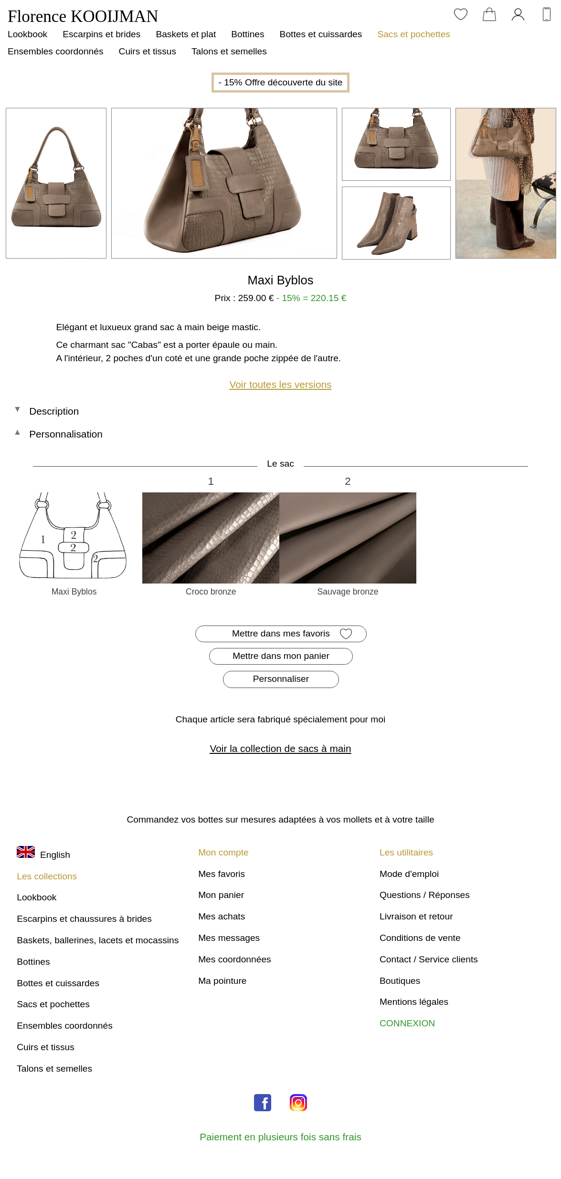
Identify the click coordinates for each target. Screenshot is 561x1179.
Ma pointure (222, 981)
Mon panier (221, 895)
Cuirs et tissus (147, 51)
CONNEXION (407, 1023)
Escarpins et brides (101, 34)
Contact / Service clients (429, 959)
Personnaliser (281, 679)
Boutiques (400, 981)
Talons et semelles (229, 51)
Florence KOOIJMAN (83, 16)
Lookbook (27, 34)
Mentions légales (414, 1002)
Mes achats (221, 916)
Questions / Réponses (425, 895)
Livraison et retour (416, 916)
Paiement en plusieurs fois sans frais (280, 1136)
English (43, 855)
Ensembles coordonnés (56, 51)
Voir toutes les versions (281, 384)
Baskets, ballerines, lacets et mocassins (98, 940)
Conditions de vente (420, 938)
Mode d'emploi (409, 874)
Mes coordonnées (234, 959)
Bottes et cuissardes (321, 34)
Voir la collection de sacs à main (280, 748)
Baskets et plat (186, 34)
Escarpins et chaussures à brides (84, 919)
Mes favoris (221, 874)
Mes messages (229, 938)
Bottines (247, 34)
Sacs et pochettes (413, 34)
